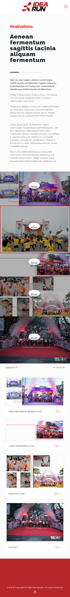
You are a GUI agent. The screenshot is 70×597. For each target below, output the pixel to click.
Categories (11, 367)
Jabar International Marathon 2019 (25, 411)
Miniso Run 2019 (17, 494)
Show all (59, 367)
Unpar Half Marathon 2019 (21, 446)
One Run (13, 547)
